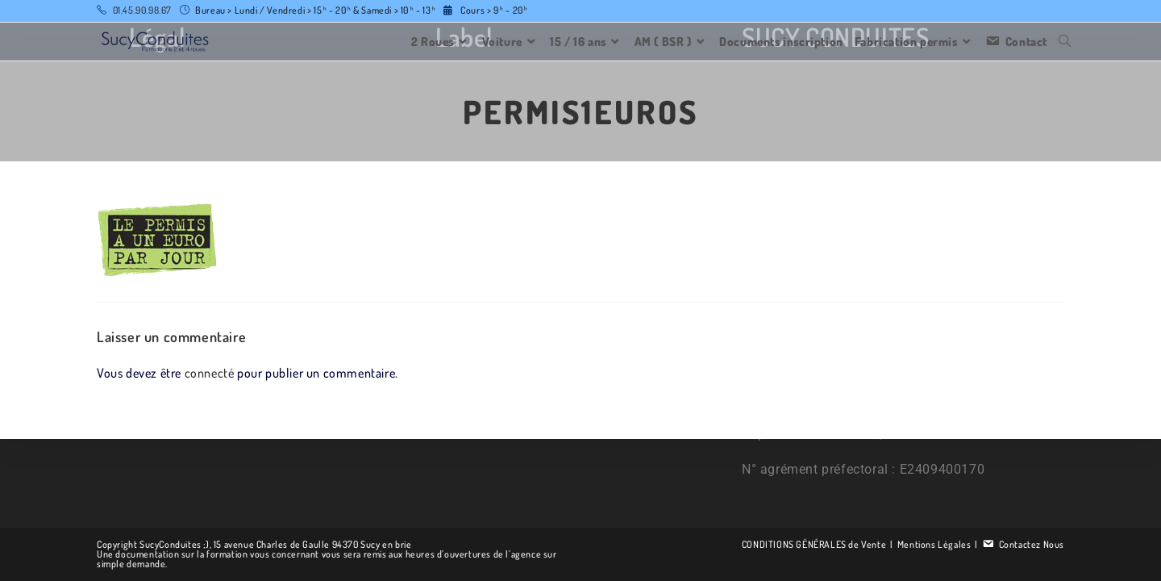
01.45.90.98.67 (142, 10)
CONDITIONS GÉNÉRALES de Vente (814, 544)
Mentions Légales (934, 544)
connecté (210, 373)
